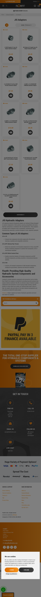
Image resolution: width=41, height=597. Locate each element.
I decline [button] (26, 570)
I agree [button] (12, 570)
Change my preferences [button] (11, 573)
